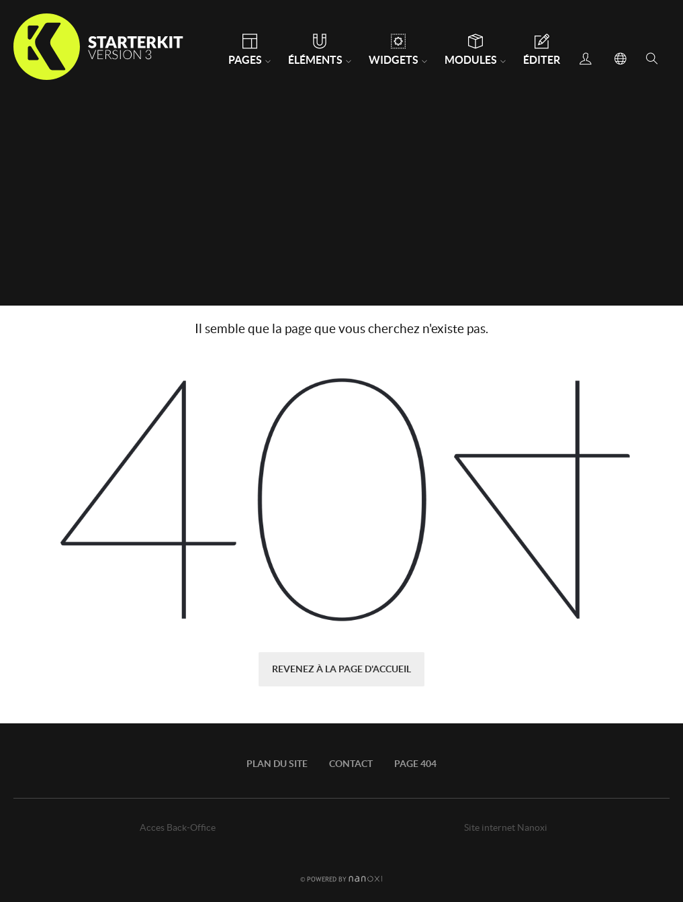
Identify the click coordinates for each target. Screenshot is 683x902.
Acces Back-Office (178, 827)
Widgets (393, 60)
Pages (245, 60)
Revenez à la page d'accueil (341, 669)
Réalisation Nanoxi (341, 879)
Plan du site (277, 763)
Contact (351, 763)
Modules (471, 60)
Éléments (315, 60)
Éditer (541, 60)
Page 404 (415, 763)
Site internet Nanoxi (505, 827)
